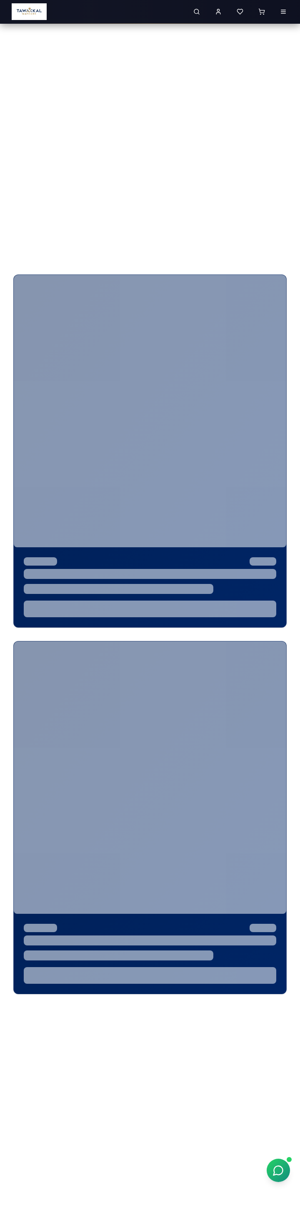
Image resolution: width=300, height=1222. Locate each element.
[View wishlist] (240, 11)
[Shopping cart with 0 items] (261, 11)
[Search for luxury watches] (196, 11)
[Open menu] (283, 11)
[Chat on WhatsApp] (278, 1170)
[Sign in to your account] (218, 11)
